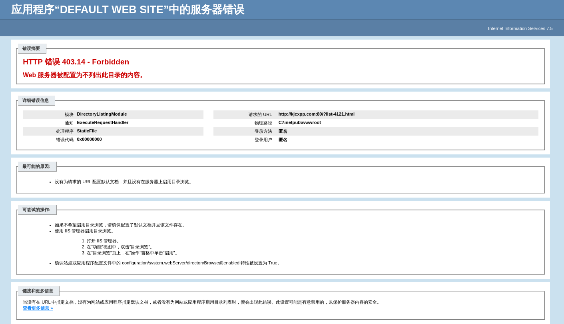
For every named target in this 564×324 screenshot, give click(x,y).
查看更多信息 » (38, 308)
